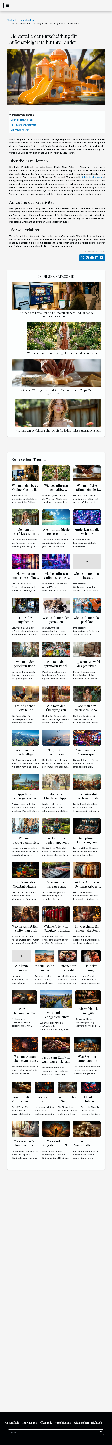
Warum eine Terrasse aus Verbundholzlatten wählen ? (56, 888)
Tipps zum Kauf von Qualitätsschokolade (56, 1059)
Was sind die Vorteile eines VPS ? (21, 1101)
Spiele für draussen (91, 177)
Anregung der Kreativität (23, 124)
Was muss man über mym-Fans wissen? (24, 1060)
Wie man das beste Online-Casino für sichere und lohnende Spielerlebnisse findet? (56, 314)
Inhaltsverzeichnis (23, 114)
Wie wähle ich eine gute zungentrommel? (88, 1012)
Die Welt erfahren (20, 129)
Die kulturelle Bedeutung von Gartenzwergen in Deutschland (56, 844)
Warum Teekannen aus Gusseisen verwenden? (24, 1014)
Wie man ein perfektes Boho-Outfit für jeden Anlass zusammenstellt (58, 430)
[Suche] (56, 1432)
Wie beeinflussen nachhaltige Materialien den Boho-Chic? (64, 353)
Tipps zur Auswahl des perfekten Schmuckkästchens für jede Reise (86, 668)
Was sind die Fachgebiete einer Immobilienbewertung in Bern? (56, 1018)
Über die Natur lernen (22, 119)
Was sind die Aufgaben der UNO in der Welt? (56, 1145)
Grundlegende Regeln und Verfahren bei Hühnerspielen (25, 712)
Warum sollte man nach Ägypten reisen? (44, 972)
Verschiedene (28, 20)
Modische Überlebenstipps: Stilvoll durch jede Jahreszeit (56, 800)
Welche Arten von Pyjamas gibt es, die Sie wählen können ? (87, 888)
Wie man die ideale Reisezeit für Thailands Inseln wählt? (56, 535)
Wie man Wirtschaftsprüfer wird (86, 1145)
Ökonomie (46, 1422)
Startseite (12, 20)
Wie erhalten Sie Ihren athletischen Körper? (68, 1103)
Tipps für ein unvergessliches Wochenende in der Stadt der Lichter (25, 800)
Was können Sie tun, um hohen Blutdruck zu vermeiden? (25, 1147)
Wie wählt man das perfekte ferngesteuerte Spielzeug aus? (86, 623)
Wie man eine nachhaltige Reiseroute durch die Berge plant (25, 756)
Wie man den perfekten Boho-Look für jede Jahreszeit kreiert (87, 712)
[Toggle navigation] (7, 5)
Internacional (29, 1422)
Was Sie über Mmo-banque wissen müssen (87, 1060)
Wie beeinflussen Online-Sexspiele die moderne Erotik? (56, 579)
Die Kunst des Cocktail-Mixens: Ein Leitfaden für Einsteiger (25, 888)
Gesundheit (12, 1422)
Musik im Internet (90, 1099)
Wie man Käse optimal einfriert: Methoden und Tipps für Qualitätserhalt (56, 391)
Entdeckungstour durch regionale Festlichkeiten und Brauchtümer (87, 800)
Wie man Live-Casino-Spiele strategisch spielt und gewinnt (87, 756)
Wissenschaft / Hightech (88, 1422)
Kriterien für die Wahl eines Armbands (68, 972)
